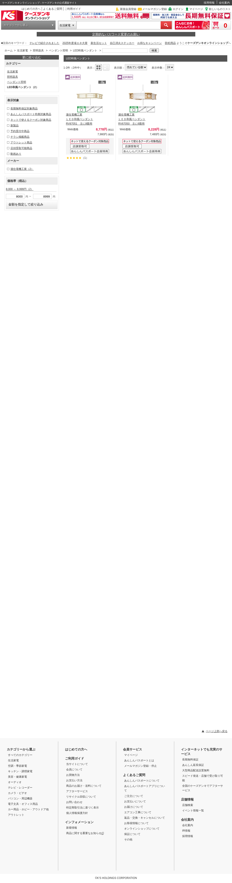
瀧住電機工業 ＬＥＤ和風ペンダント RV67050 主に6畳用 (131, 119)
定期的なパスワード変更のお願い (116, 34)
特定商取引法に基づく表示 (82, 807)
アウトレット (16, 814)
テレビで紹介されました (44, 43)
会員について (74, 769)
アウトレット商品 (21, 142)
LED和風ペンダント (85, 50)
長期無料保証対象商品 (24, 108)
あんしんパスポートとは (139, 760)
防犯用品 (170, 43)
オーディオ (15, 782)
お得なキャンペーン (149, 43)
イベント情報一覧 (193, 810)
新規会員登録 (128, 9)
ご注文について (133, 796)
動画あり (15, 153)
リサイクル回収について (81, 796)
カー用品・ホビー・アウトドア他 (28, 809)
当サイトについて (77, 764)
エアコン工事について (137, 812)
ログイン (178, 9)
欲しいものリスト (220, 9)
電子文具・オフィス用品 (23, 804)
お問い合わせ (74, 802)
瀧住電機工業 (22, 169)
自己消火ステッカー (122, 43)
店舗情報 (187, 799)
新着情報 (71, 827)
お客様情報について (136, 823)
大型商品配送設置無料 (195, 770)
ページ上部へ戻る (216, 731)
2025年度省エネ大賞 (75, 43)
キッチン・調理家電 (20, 771)
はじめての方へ (31, 8)
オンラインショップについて (142, 828)
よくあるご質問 (52, 8)
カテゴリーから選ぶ (16, 25)
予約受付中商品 (19, 131)
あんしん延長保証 (193, 765)
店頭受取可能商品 (21, 148)
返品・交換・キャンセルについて (144, 817)
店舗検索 (187, 805)
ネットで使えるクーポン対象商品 (30, 119)
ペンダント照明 (58, 50)
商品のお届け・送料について (84, 785)
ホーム (9, 50)
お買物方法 (73, 775)
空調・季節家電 (17, 765)
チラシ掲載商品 (19, 136)
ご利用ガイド (73, 8)
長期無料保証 (190, 759)
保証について (132, 834)
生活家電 (65, 25)
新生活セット (99, 43)
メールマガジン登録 (154, 9)
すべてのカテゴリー (20, 755)
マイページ (196, 9)
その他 (128, 839)
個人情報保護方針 (77, 813)
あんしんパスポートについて (142, 780)
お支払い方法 (74, 780)
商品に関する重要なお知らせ (85, 833)
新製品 (14, 125)
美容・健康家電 (17, 776)
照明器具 (38, 50)
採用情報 (209, 2)
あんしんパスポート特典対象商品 (30, 114)
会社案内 (224, 2)
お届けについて (133, 806)
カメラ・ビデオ (17, 793)
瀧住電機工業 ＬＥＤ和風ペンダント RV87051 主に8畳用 (79, 119)
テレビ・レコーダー (20, 787)
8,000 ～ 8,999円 (19, 189)
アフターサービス (77, 791)
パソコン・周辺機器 (20, 798)
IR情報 (186, 830)
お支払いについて (135, 801)
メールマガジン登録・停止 (140, 765)
